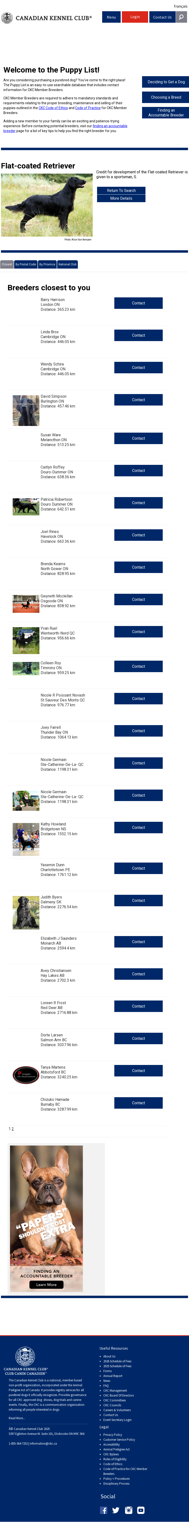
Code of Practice (88, 108)
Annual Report (112, 1376)
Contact (138, 303)
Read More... (17, 1418)
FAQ (106, 1386)
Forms (107, 1371)
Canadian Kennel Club (51, 18)
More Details (121, 198)
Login (135, 16)
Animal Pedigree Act (116, 1449)
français (181, 6)
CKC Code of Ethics (53, 108)
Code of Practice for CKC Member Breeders (125, 1471)
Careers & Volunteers (117, 1410)
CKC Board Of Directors (118, 1395)
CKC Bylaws (111, 1454)
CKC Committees (114, 1400)
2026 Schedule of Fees (117, 1361)
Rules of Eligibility (114, 1459)
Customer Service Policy (119, 1440)
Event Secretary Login (117, 1420)
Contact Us (162, 17)
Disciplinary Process (116, 1483)
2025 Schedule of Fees (117, 1366)
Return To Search (121, 190)
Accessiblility (111, 1444)
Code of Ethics (112, 1464)
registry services (65, 1390)
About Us (109, 1356)
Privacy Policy (112, 1435)
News (106, 1381)
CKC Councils (112, 1405)
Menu (111, 17)
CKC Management (115, 1390)
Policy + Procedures (116, 1479)
